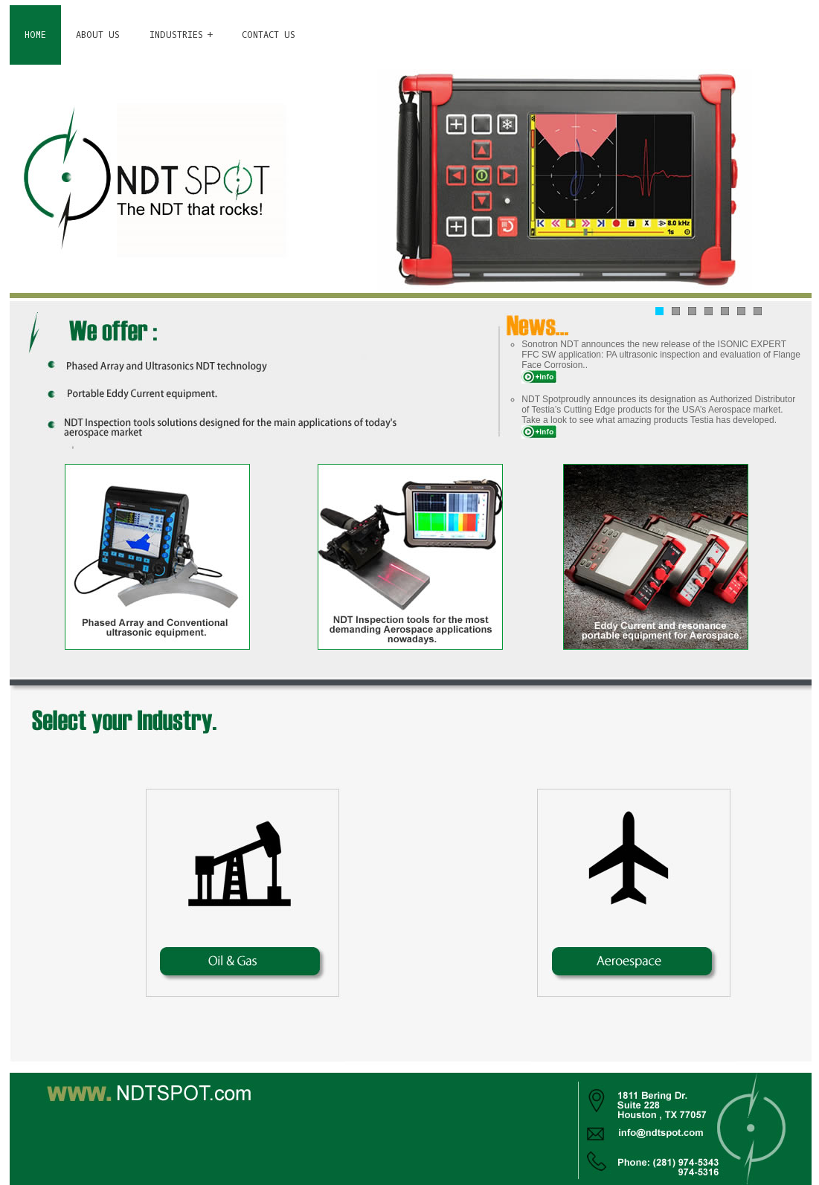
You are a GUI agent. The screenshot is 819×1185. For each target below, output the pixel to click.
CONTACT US (268, 35)
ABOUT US (98, 35)
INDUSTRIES (176, 35)
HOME (35, 35)
